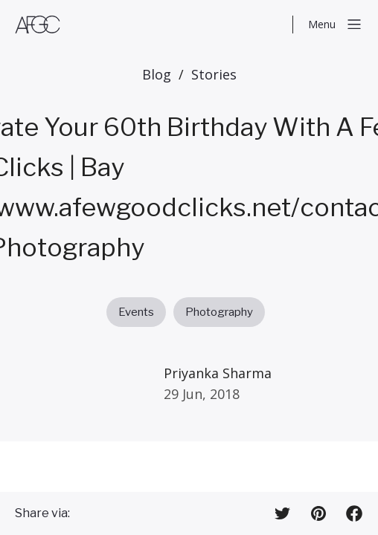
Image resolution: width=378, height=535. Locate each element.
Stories (214, 74)
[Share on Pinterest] (318, 513)
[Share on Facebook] (354, 513)
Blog (156, 74)
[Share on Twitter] (283, 513)
